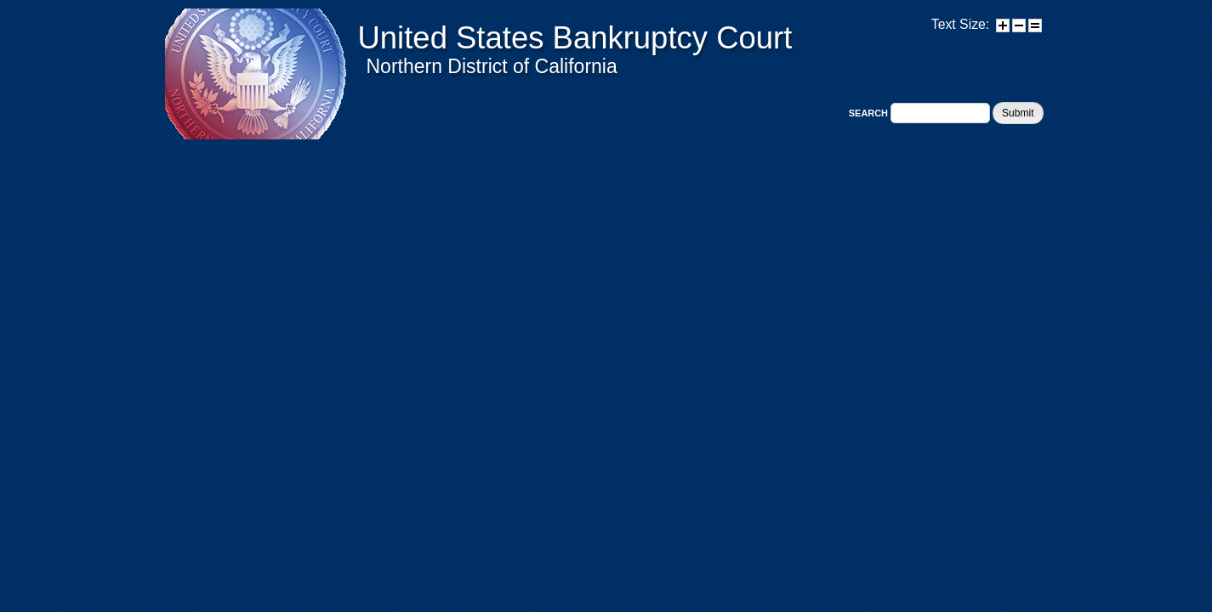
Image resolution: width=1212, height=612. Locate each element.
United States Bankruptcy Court (575, 37)
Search (870, 113)
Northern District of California (492, 66)
